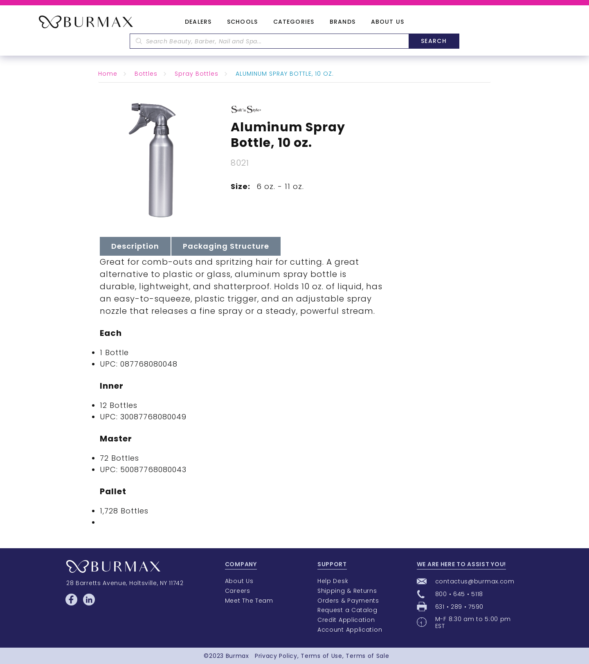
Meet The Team (249, 600)
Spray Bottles (196, 74)
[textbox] (269, 41)
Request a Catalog (347, 610)
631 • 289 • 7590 (459, 607)
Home (107, 74)
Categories (293, 22)
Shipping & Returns (347, 591)
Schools (242, 22)
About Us (387, 22)
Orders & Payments (348, 600)
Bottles (146, 74)
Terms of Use (321, 656)
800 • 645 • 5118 (459, 594)
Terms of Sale (367, 656)
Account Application (349, 630)
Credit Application (346, 620)
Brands (342, 22)
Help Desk (332, 581)
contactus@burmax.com (475, 581)
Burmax (237, 656)
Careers (237, 591)
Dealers (198, 22)
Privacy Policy (276, 656)
